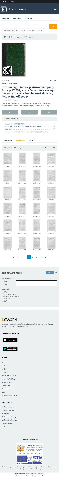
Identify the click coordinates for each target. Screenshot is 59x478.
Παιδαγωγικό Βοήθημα (9, 417)
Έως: (5, 284)
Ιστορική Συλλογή (17, 9)
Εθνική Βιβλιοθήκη (8, 379)
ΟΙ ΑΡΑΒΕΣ (9, 129)
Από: (5, 281)
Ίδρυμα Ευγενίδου (8, 389)
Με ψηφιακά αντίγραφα (33, 30)
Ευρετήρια (29, 18)
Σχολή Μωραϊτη (7, 385)
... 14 (41, 257)
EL (4, 1)
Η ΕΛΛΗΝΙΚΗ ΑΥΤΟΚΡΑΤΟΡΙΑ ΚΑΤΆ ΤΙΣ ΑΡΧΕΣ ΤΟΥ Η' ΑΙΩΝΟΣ (26, 132)
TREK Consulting (29, 476)
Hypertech (39, 476)
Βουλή (4, 369)
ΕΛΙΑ (3, 366)
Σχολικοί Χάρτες (7, 423)
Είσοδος (12, 1)
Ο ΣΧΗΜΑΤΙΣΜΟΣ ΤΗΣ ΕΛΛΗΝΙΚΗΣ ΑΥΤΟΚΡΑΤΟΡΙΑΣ (23, 126)
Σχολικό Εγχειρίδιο (15, 37)
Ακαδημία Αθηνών (8, 382)
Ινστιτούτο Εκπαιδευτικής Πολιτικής (26, 473)
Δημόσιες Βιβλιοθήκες (9, 395)
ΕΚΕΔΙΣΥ (5, 372)
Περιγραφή (8, 140)
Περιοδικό (5, 413)
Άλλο (3, 427)
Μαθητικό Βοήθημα (8, 410)
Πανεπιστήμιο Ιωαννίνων (10, 376)
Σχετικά (32, 140)
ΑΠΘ (3, 392)
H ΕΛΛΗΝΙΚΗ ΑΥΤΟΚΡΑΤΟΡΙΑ (15, 124)
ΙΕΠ (5, 37)
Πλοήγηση (5, 18)
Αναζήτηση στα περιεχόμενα (12, 30)
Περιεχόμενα (12, 119)
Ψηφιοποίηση (20, 140)
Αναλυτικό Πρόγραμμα (9, 420)
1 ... (18, 257)
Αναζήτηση (17, 18)
